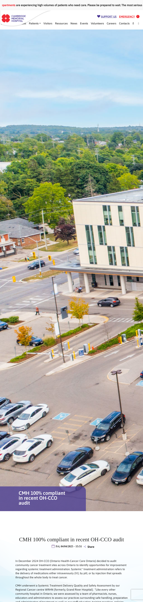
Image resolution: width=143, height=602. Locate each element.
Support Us (108, 16)
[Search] (133, 23)
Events (84, 23)
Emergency (127, 16)
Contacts (124, 23)
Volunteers (97, 23)
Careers (111, 23)
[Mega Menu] (138, 23)
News (73, 23)
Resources (61, 23)
